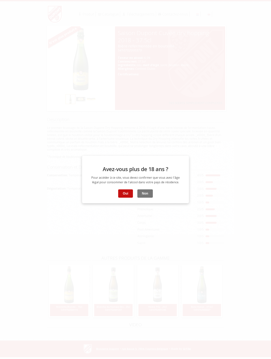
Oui (125, 193)
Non (145, 193)
